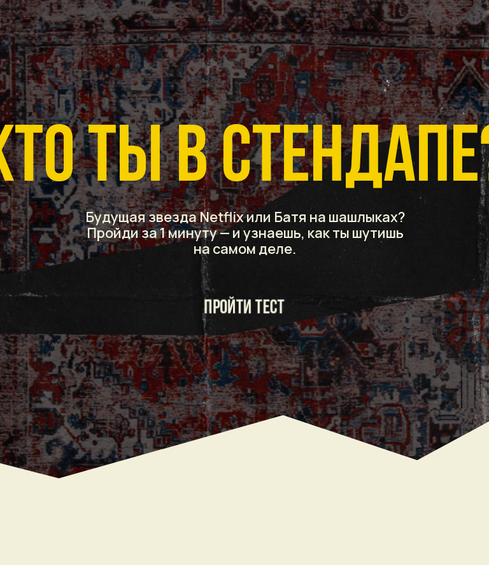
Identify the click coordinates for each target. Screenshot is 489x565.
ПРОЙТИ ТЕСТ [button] (244, 308)
